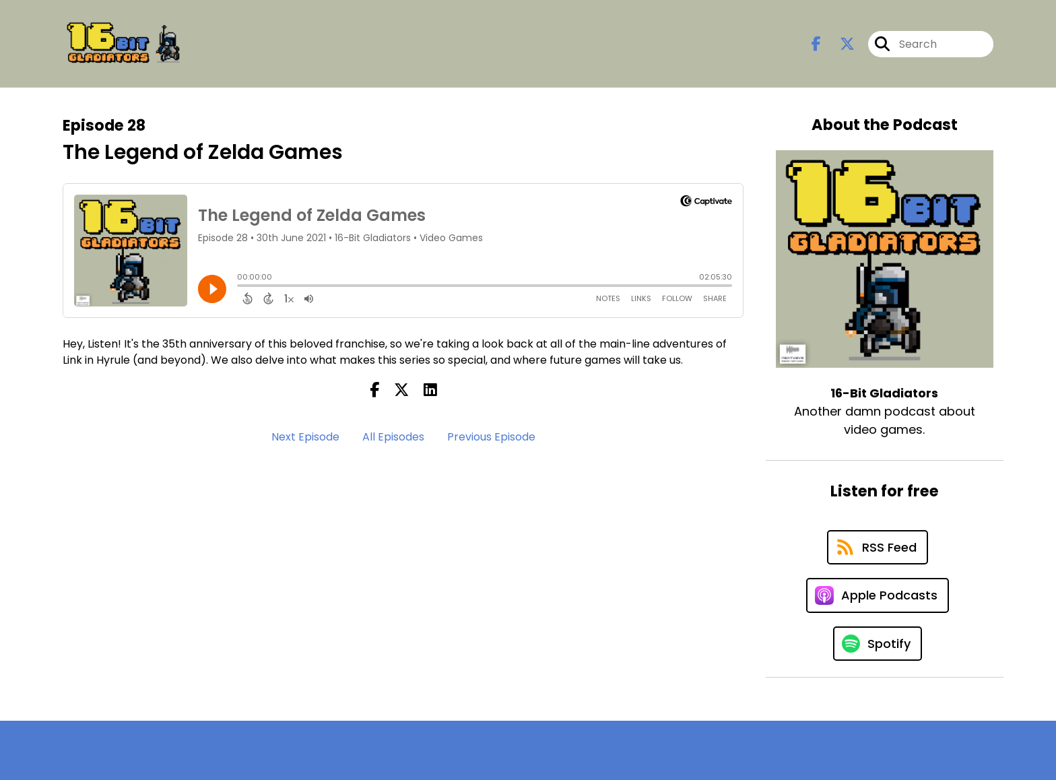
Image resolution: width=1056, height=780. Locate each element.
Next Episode (305, 437)
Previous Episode (491, 437)
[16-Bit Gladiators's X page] (839, 44)
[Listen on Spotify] (877, 643)
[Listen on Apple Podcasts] (877, 595)
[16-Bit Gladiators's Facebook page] (816, 44)
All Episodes (393, 437)
